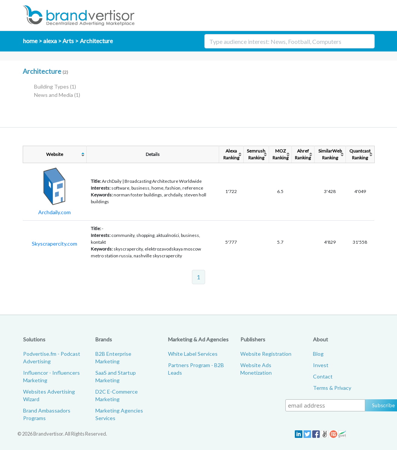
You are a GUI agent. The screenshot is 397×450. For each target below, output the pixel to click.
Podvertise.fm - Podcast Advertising (51, 357)
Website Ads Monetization (256, 369)
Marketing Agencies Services (119, 414)
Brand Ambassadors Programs (46, 414)
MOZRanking (280, 154)
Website (54, 154)
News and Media (57, 95)
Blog (318, 353)
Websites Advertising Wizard (49, 395)
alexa (50, 40)
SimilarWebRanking (330, 154)
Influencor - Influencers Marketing (51, 376)
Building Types (55, 86)
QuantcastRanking (360, 154)
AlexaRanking (231, 154)
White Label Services (193, 353)
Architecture (96, 40)
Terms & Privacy (332, 388)
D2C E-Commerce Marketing (116, 395)
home (30, 40)
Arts (68, 40)
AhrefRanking (303, 154)
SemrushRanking (256, 154)
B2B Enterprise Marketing (113, 357)
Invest (320, 365)
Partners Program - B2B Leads (196, 369)
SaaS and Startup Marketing (115, 376)
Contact (323, 376)
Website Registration (265, 353)
